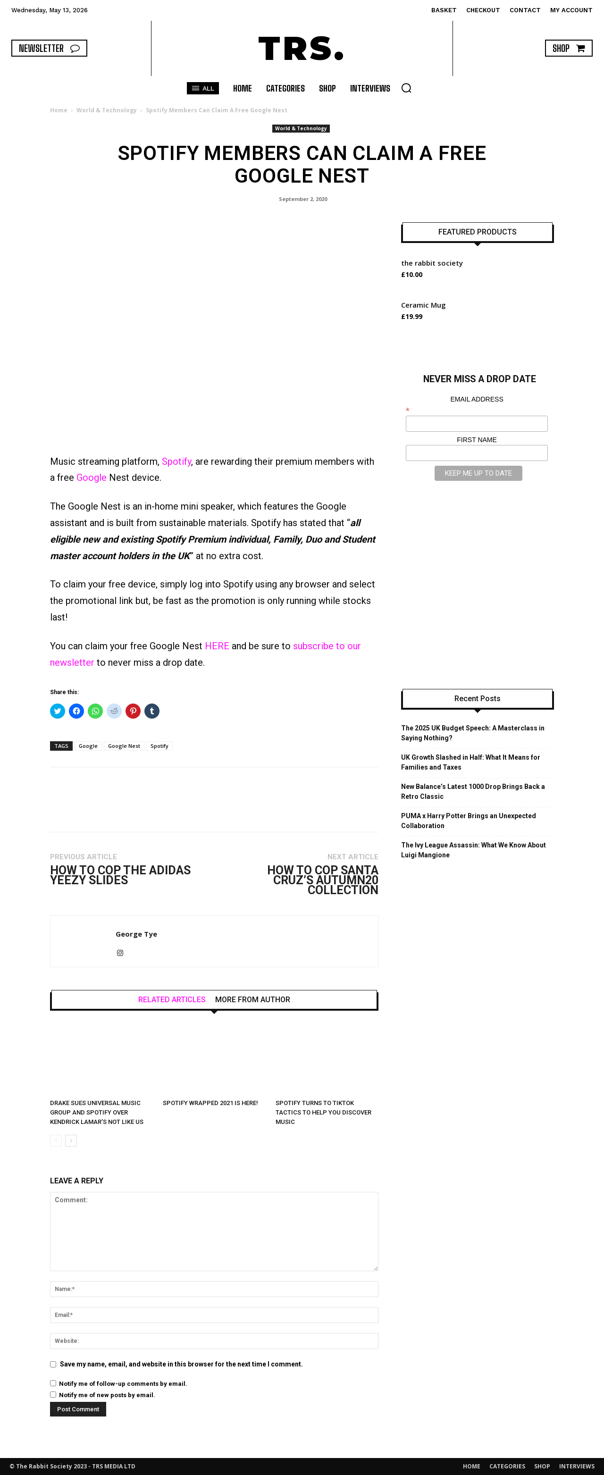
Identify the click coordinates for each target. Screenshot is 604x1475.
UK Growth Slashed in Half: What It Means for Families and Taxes (470, 762)
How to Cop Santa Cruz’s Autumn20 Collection (322, 880)
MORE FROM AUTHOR (252, 1000)
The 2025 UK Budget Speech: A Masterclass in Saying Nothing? (473, 733)
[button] (406, 87)
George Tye (136, 934)
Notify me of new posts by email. (107, 1395)
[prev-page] (56, 1141)
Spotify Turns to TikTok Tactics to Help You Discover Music (323, 1112)
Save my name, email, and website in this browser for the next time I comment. (181, 1364)
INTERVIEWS (577, 1466)
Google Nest (124, 745)
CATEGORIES (507, 1466)
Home (58, 110)
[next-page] (71, 1141)
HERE (217, 646)
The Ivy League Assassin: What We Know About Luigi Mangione (473, 850)
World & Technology (106, 110)
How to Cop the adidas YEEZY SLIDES (120, 875)
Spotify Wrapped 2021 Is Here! (210, 1102)
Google (91, 477)
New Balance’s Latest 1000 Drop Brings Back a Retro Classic (473, 791)
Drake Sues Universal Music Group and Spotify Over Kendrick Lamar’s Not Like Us (96, 1112)
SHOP (542, 1466)
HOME (471, 1466)
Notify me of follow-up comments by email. (123, 1383)
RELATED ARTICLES (172, 1000)
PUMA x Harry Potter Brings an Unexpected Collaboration (468, 821)
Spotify (176, 461)
